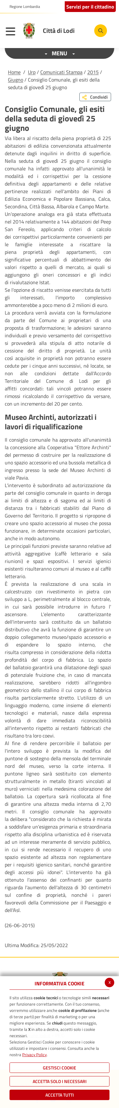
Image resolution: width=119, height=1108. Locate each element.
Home (14, 72)
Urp (32, 72)
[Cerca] (100, 30)
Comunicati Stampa (61, 72)
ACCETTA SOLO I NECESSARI (60, 1081)
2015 (93, 72)
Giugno (15, 79)
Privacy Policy (34, 1054)
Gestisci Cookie (59, 1067)
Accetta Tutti (59, 1095)
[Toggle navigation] (12, 32)
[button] (22, 6)
